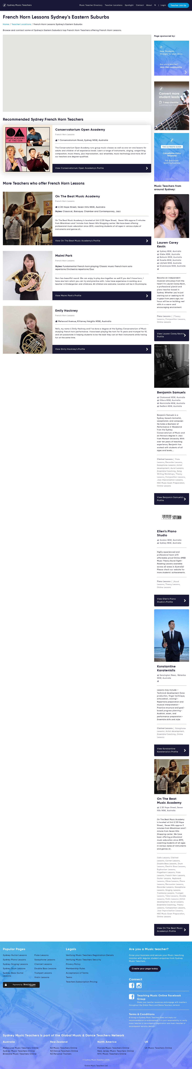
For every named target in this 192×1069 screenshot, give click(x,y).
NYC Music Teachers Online (111, 1053)
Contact (140, 5)
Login (163, 5)
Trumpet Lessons (43, 972)
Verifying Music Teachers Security (83, 959)
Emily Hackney (66, 310)
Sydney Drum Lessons (14, 968)
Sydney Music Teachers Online (19, 1050)
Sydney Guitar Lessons (15, 954)
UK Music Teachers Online (158, 1047)
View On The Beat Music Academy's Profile (101, 240)
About (149, 5)
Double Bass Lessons (45, 968)
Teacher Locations (113, 5)
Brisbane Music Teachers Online (20, 1053)
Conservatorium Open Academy (80, 129)
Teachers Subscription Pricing (81, 981)
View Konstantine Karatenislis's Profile (171, 749)
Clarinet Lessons (43, 963)
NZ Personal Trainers (60, 1053)
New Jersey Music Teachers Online (115, 1050)
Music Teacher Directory (90, 5)
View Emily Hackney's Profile (101, 349)
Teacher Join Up (178, 5)
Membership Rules (75, 968)
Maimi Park (63, 255)
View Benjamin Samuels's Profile (171, 498)
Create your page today (145, 968)
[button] (28, 38)
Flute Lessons (41, 954)
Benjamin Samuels (171, 392)
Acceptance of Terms (77, 972)
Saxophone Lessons (44, 959)
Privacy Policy (73, 963)
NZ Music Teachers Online (63, 1047)
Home (6, 24)
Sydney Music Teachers (17, 5)
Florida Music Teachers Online (113, 1047)
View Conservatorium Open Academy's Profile (101, 168)
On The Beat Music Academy (77, 196)
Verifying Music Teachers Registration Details (90, 954)
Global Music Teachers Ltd (96, 1065)
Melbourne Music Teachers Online (20, 1047)
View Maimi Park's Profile (101, 295)
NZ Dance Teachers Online (64, 1050)
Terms (69, 976)
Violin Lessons (41, 976)
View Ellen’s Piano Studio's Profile (171, 599)
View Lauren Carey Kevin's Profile (171, 335)
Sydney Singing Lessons (15, 963)
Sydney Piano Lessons (14, 959)
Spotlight (129, 5)
